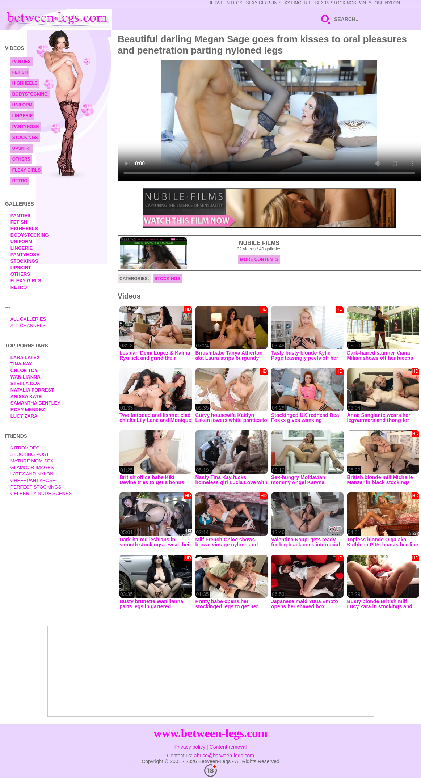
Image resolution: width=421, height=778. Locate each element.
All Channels (28, 325)
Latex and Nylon (32, 474)
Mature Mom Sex (32, 461)
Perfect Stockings (35, 487)
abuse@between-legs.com (224, 755)
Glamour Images (32, 467)
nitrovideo (25, 448)
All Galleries (28, 319)
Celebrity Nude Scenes (41, 493)
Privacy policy (190, 747)
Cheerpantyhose (33, 480)
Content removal (228, 747)
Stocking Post (29, 454)
